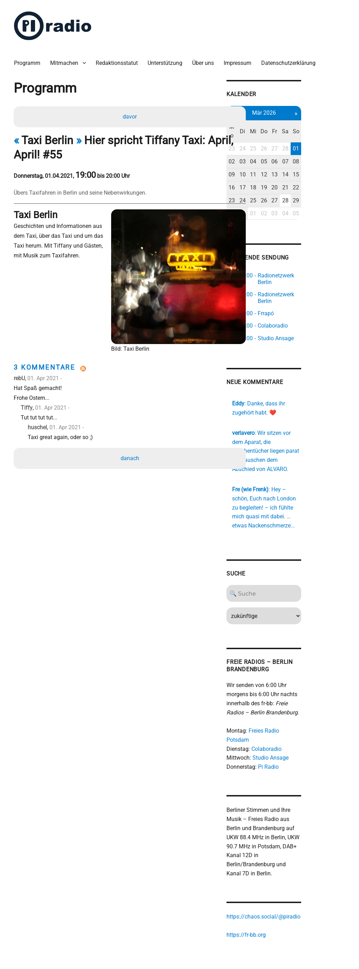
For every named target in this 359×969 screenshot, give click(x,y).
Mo (267, 122)
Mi (290, 122)
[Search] (302, 572)
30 (267, 200)
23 (267, 135)
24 (279, 135)
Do (301, 122)
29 (337, 187)
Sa (325, 122)
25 (290, 135)
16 (267, 174)
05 (302, 148)
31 (279, 200)
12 (302, 161)
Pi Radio (303, 736)
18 (290, 174)
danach (130, 435)
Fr (313, 122)
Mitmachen (67, 59)
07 (325, 148)
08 (337, 148)
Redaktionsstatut (120, 59)
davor (130, 113)
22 (337, 174)
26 (302, 135)
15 (337, 161)
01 (337, 135)
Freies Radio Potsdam (310, 709)
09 (267, 161)
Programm (30, 59)
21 (325, 174)
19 (302, 174)
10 (279, 161)
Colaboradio (301, 718)
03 (279, 148)
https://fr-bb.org (280, 896)
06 (313, 148)
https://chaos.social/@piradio (298, 878)
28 (325, 135)
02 (267, 148)
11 (290, 161)
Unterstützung (167, 59)
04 (290, 148)
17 (279, 174)
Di (278, 122)
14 (325, 161)
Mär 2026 (302, 108)
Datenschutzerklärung (291, 59)
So (336, 122)
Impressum (240, 59)
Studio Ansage (305, 727)
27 (313, 135)
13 (313, 161)
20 (313, 174)
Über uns (206, 59)
